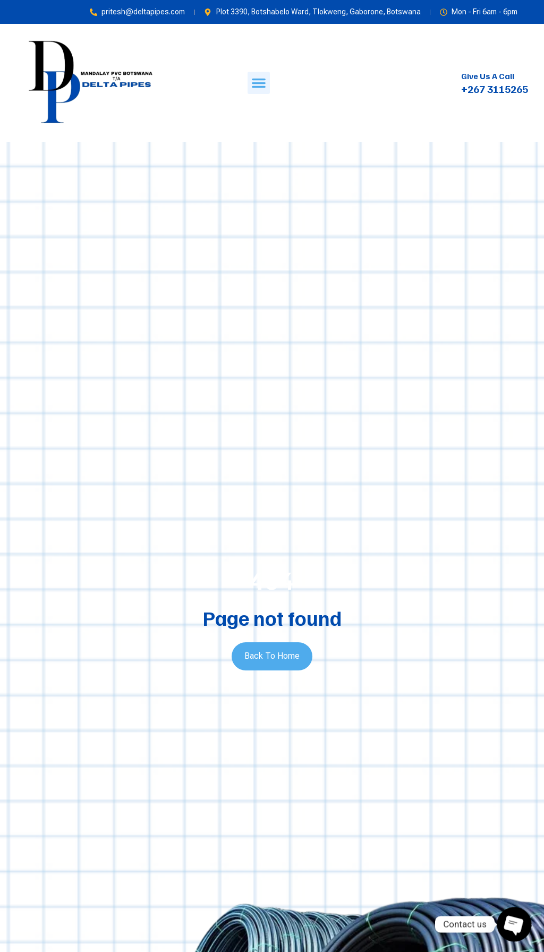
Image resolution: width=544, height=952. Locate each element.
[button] (259, 83)
